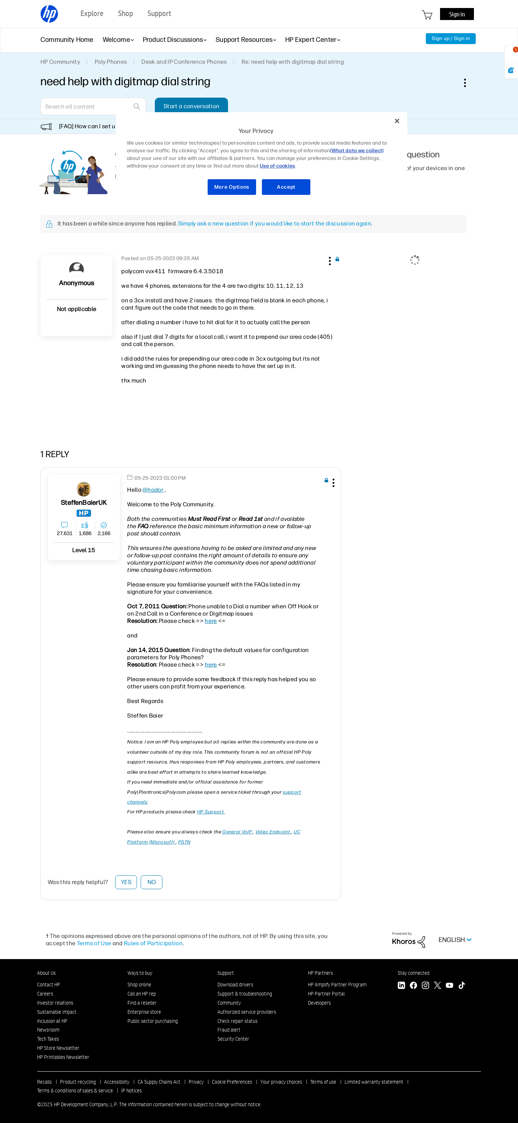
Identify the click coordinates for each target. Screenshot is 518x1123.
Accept (286, 187)
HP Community (60, 61)
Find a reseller (142, 1003)
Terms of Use (94, 943)
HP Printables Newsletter (63, 1057)
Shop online (139, 984)
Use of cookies (277, 166)
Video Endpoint (273, 832)
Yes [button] (126, 882)
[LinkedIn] (401, 986)
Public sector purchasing (152, 1021)
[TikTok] (461, 986)
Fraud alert (228, 1029)
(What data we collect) (357, 151)
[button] (329, 259)
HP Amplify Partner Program (337, 984)
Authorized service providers (246, 1012)
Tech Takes (48, 1039)
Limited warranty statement (374, 1082)
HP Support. (211, 811)
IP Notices (131, 1090)
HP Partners (320, 973)
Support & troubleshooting (244, 993)
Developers (319, 1003)
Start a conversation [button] (191, 106)
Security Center (233, 1039)
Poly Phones (111, 61)
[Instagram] (425, 986)
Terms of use (323, 1082)
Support (225, 973)
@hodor (153, 489)
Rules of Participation (153, 943)
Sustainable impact (56, 1012)
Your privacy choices (281, 1082)
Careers (45, 993)
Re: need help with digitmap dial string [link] (293, 61)
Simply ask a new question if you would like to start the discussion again (274, 223)
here (211, 620)
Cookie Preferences (232, 1082)
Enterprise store (144, 1012)
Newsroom (48, 1029)
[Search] (93, 106)
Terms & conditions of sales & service (75, 1090)
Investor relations (55, 1003)
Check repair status (237, 1021)
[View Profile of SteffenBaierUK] (84, 503)
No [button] (152, 882)
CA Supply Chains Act (159, 1082)
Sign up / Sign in (451, 38)
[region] (261, 158)
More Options (232, 187)
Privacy (196, 1082)
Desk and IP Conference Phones (184, 61)
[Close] (397, 121)
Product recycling (78, 1082)
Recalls (44, 1082)
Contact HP (48, 984)
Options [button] (469, 82)
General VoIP (237, 832)
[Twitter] (437, 986)
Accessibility (116, 1082)
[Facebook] (413, 986)
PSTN (184, 842)
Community (229, 1003)
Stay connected (413, 973)
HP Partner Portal (326, 993)
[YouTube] (449, 986)
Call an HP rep (141, 993)
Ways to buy (139, 973)
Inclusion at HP (52, 1021)
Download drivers (235, 984)
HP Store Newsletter (58, 1048)
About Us (46, 973)
